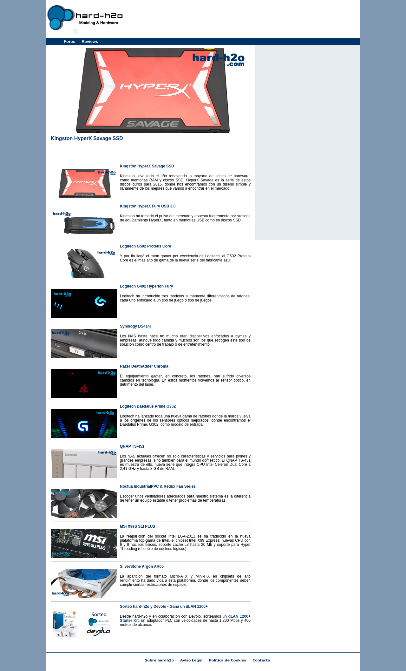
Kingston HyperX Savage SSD (87, 138)
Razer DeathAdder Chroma (144, 366)
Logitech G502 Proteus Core (145, 246)
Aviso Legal (191, 660)
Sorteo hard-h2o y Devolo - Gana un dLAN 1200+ (164, 606)
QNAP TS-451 (132, 446)
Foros (69, 41)
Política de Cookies (227, 660)
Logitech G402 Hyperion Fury (146, 286)
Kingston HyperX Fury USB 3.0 (147, 206)
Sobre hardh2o (159, 660)
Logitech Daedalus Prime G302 (148, 406)
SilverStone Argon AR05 (142, 566)
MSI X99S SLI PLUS (137, 526)
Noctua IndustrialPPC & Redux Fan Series (158, 486)
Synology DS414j (135, 326)
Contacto (261, 660)
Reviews (90, 41)
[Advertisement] (243, 19)
